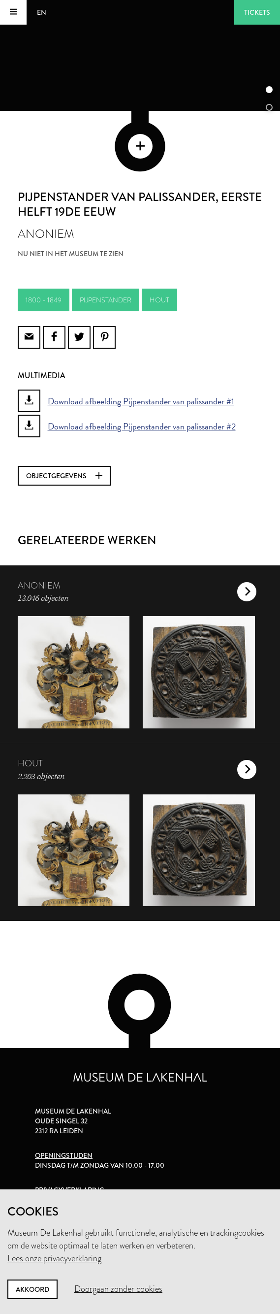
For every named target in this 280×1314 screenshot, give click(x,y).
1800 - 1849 (44, 300)
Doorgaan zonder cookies (118, 1288)
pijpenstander (105, 300)
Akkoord (32, 1289)
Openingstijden (64, 1155)
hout (159, 300)
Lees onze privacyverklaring (54, 1258)
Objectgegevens (64, 476)
